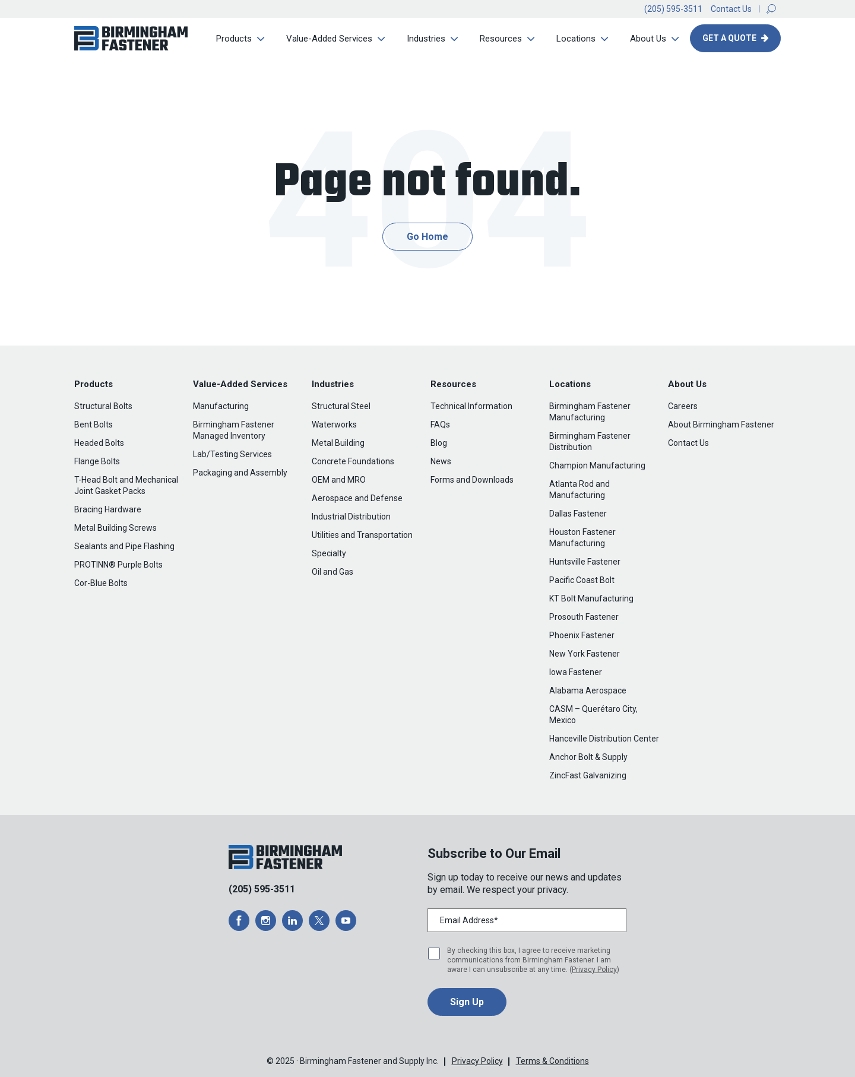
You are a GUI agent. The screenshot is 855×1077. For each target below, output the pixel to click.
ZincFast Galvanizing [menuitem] (587, 775)
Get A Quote (730, 38)
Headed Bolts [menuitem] (99, 443)
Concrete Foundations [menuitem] (353, 461)
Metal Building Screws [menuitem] (115, 528)
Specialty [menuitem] (329, 553)
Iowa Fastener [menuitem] (575, 672)
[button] (771, 9)
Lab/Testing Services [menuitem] (232, 454)
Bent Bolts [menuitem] (93, 424)
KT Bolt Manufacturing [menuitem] (591, 598)
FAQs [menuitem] (440, 424)
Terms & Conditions (552, 1061)
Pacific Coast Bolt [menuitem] (582, 580)
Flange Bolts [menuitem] (97, 461)
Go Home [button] (427, 236)
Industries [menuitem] (426, 38)
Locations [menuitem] (576, 38)
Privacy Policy (594, 969)
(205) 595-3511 (673, 9)
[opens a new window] (239, 920)
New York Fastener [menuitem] (584, 653)
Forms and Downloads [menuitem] (472, 479)
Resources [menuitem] (501, 38)
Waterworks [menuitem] (334, 424)
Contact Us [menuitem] (688, 443)
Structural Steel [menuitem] (341, 406)
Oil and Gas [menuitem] (332, 571)
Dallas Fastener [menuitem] (578, 513)
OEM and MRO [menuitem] (339, 479)
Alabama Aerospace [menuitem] (587, 690)
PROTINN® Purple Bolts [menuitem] (118, 564)
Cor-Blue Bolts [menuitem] (101, 583)
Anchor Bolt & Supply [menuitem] (588, 757)
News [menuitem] (440, 461)
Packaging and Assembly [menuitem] (240, 472)
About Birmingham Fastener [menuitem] (721, 424)
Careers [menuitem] (683, 406)
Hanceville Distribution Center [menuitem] (604, 738)
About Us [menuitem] (648, 38)
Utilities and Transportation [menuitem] (362, 535)
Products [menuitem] (234, 38)
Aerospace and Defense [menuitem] (357, 498)
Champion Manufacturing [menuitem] (597, 465)
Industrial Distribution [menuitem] (351, 516)
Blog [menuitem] (438, 443)
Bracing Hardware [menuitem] (107, 509)
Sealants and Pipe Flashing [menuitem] (124, 546)
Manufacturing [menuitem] (221, 406)
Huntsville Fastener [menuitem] (584, 561)
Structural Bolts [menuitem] (103, 406)
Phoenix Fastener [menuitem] (582, 635)
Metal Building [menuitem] (338, 443)
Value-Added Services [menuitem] (329, 38)
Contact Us (731, 9)
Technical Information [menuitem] (471, 406)
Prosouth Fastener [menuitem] (584, 617)
